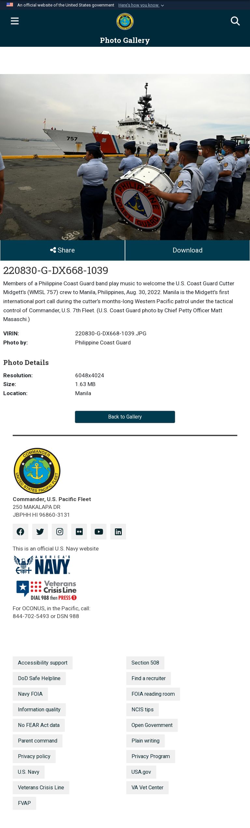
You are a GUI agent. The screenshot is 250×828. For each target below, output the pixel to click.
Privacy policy (34, 756)
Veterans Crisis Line (41, 787)
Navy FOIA (30, 694)
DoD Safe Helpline (39, 678)
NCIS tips (143, 709)
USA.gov (141, 772)
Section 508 (145, 663)
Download (187, 250)
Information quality (39, 709)
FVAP (24, 803)
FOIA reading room (153, 694)
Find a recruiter (149, 678)
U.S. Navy (28, 772)
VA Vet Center (147, 787)
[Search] (235, 21)
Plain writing (146, 741)
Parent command (37, 741)
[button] (141, 5)
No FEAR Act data (39, 725)
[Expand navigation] (15, 21)
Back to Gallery (125, 417)
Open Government (152, 725)
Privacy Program (151, 756)
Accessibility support (42, 663)
